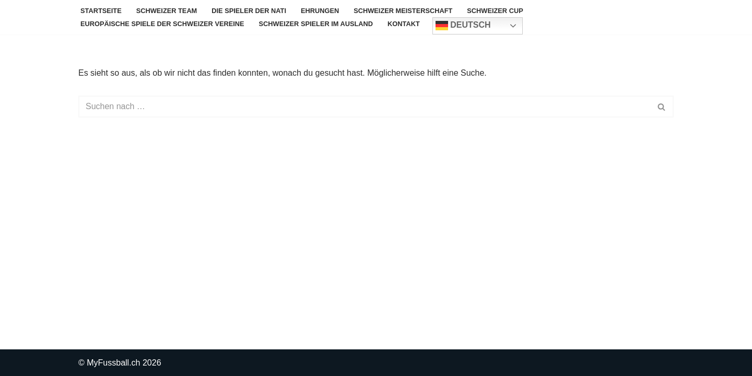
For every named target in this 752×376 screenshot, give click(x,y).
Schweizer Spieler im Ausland (316, 24)
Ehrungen (320, 11)
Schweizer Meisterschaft (403, 11)
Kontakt (403, 24)
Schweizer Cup (495, 11)
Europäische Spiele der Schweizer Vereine (162, 24)
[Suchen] (364, 107)
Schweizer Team (166, 11)
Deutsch (463, 25)
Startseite (101, 11)
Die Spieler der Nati (249, 11)
